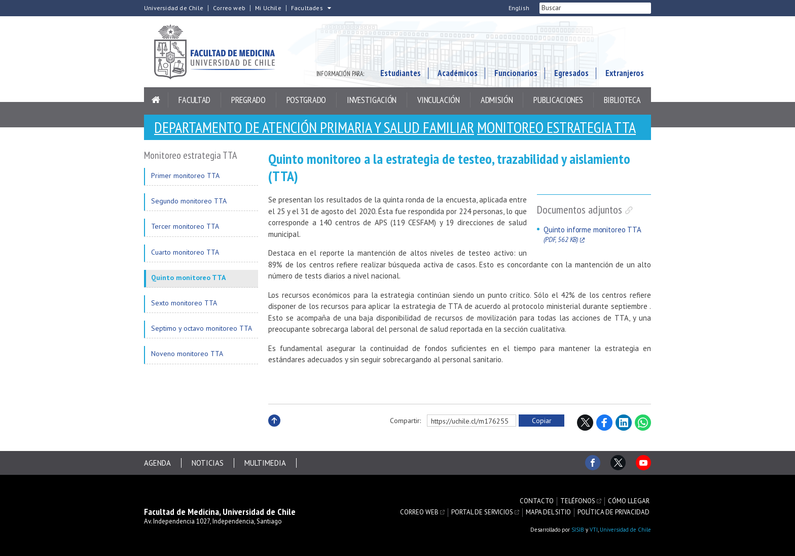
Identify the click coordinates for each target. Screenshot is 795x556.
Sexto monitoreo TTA (184, 302)
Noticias (208, 463)
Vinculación (438, 100)
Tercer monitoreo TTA (185, 226)
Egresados (571, 73)
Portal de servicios (482, 512)
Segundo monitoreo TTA (189, 200)
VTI (594, 529)
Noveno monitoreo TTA (187, 353)
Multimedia (265, 463)
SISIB (577, 529)
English (519, 8)
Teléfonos (577, 501)
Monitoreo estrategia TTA (556, 127)
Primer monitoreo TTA (185, 175)
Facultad (194, 100)
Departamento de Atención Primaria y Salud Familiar (314, 127)
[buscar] (583, 8)
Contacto (537, 501)
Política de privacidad (613, 512)
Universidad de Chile (173, 8)
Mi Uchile (268, 8)
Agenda (157, 463)
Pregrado (248, 100)
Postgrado (306, 100)
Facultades (307, 8)
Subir (274, 431)
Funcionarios (515, 73)
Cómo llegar (628, 501)
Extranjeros (624, 73)
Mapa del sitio (548, 512)
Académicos (458, 73)
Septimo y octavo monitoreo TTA (201, 328)
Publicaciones (558, 100)
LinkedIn (623, 422)
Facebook (604, 422)
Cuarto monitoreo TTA (185, 252)
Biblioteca (622, 100)
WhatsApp (643, 423)
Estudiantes (400, 73)
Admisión (497, 100)
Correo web (229, 8)
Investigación (371, 100)
